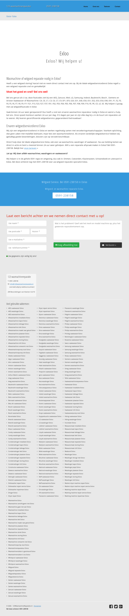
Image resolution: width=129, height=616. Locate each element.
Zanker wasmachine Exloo (17, 586)
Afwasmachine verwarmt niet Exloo (20, 346)
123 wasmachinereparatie (18, 6)
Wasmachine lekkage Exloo (17, 516)
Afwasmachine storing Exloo (18, 340)
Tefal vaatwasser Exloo (73, 378)
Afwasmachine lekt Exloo (17, 327)
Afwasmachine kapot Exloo (17, 321)
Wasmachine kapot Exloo (17, 513)
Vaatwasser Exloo (71, 384)
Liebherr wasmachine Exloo (48, 429)
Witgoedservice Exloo (15, 577)
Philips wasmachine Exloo (74, 330)
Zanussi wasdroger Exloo (17, 593)
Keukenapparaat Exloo (47, 400)
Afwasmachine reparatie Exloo (19, 337)
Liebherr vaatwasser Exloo (48, 426)
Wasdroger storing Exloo (73, 477)
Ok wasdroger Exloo (46, 490)
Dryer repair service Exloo (48, 308)
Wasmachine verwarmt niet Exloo (20, 542)
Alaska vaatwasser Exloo (16, 356)
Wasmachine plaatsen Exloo (18, 526)
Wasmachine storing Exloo (17, 535)
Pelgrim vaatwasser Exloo (74, 314)
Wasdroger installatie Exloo (74, 461)
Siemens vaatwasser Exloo (74, 359)
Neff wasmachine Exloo (47, 483)
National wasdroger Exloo (48, 470)
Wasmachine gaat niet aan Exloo (19, 507)
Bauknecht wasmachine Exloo (18, 391)
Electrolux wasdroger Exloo (48, 321)
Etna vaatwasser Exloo (46, 330)
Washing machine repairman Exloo (77, 496)
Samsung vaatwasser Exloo (74, 346)
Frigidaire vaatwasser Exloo (48, 353)
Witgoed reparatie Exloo (16, 570)
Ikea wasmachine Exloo (47, 384)
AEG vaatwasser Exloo (16, 308)
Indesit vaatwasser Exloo (47, 391)
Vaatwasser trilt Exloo (72, 410)
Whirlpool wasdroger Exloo (17, 561)
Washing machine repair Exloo (75, 490)
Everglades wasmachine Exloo (49, 346)
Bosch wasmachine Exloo (17, 413)
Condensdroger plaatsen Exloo (19, 454)
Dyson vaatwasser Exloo (47, 314)
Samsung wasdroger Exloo (74, 349)
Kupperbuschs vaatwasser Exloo (50, 416)
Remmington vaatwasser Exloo (75, 337)
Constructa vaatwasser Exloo (18, 467)
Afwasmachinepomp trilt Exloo (19, 353)
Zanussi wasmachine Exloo (17, 596)
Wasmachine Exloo (15, 500)
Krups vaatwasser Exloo (47, 413)
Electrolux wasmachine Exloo (49, 324)
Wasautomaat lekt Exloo (73, 435)
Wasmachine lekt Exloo (16, 519)
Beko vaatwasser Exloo (16, 394)
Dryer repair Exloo (14, 496)
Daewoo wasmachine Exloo (18, 470)
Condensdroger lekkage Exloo (18, 448)
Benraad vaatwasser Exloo (17, 400)
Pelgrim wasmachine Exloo (74, 321)
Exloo (14, 16)
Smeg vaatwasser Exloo (73, 369)
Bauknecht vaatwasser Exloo (18, 384)
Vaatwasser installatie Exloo (74, 388)
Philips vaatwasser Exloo (73, 324)
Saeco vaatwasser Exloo (73, 343)
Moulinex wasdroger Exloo (48, 461)
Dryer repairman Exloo (47, 311)
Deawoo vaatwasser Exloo (17, 474)
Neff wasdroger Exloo (46, 480)
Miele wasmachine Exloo (47, 454)
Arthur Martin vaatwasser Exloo (19, 375)
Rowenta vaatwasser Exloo (74, 340)
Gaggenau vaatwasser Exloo (48, 356)
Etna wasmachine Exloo (47, 337)
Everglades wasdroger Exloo (48, 343)
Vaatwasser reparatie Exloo (74, 404)
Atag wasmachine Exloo (16, 381)
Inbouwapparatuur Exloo (48, 388)
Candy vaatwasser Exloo (16, 432)
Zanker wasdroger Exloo (16, 583)
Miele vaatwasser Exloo (47, 448)
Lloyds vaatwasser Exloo (47, 432)
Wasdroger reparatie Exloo (74, 474)
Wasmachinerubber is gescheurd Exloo (21, 551)
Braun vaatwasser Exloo (16, 429)
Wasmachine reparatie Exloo (18, 529)
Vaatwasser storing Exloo (73, 407)
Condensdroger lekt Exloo (17, 451)
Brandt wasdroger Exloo (16, 423)
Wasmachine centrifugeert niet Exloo (21, 504)
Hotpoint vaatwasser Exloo (48, 372)
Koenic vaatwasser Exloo (47, 404)
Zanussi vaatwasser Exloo (17, 590)
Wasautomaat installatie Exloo (75, 426)
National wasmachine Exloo (48, 474)
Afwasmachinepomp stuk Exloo (19, 349)
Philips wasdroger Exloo (73, 327)
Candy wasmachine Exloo (17, 439)
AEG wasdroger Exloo (15, 311)
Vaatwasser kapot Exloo (73, 391)
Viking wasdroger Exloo (73, 419)
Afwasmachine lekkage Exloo (18, 324)
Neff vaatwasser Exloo (46, 477)
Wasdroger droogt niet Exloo (75, 458)
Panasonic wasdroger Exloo (74, 308)
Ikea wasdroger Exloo (46, 381)
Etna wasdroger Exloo (46, 334)
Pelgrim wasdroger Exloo (73, 318)
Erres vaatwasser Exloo (47, 327)
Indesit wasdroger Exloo (47, 394)
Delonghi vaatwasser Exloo (17, 477)
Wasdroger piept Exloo (73, 467)
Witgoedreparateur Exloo (17, 574)
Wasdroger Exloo (71, 454)
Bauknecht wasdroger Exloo (18, 388)
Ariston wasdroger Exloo (16, 369)
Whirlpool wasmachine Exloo (18, 564)
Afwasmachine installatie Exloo (19, 318)
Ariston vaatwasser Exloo (17, 365)
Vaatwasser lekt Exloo (72, 397)
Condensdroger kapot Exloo (18, 445)
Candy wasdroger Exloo (16, 435)
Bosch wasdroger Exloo (16, 410)
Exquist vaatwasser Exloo (48, 349)
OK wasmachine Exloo (46, 493)
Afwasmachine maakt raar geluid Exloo (22, 330)
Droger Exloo (12, 493)
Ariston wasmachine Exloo (17, 372)
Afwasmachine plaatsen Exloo (18, 334)
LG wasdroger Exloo (46, 423)
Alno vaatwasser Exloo (16, 362)
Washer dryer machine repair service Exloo (79, 486)
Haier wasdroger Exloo (47, 362)
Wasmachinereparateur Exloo (18, 548)
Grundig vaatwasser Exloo (48, 359)
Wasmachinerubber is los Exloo (19, 555)
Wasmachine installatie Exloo (18, 510)
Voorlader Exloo (70, 423)
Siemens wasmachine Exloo (74, 365)
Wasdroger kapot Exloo (73, 464)
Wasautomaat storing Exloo (74, 445)
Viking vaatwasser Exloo (73, 416)
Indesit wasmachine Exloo (48, 397)
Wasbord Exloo (70, 451)
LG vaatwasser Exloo (46, 419)
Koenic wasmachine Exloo (48, 410)
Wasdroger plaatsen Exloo (74, 470)
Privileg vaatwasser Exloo (73, 334)
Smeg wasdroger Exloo (73, 372)
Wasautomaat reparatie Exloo (75, 442)
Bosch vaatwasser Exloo (16, 407)
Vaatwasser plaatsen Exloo (74, 400)
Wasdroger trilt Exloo (72, 480)
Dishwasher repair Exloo (16, 483)
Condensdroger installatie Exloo (19, 442)
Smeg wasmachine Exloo (73, 375)
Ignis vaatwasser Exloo (47, 375)
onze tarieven (30, 148)
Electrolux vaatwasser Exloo (48, 318)
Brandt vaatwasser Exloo (17, 419)
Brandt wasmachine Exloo (17, 426)
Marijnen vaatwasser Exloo (48, 442)
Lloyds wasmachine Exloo (48, 439)
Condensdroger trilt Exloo (17, 464)
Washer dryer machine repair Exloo (77, 483)
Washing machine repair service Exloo (78, 493)
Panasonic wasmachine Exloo (75, 311)
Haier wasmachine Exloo (47, 365)
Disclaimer (37, 606)
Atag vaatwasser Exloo (16, 378)
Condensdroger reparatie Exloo (19, 458)
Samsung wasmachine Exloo (75, 353)
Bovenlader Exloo (14, 416)
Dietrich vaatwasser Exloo (17, 480)
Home (8, 16)
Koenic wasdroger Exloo (47, 407)
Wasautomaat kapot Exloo (74, 429)
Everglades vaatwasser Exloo (49, 340)
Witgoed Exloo (13, 567)
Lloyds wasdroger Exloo (47, 435)
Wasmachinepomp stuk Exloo (18, 545)
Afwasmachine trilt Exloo (17, 343)
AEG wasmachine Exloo (16, 314)
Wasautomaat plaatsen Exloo (75, 439)
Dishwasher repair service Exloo (19, 486)
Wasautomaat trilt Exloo (73, 448)
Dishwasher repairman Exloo (18, 490)
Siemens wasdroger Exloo (74, 362)
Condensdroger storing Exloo (18, 461)
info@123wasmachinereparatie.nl (21, 284)
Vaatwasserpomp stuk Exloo (75, 413)
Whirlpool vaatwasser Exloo (18, 558)
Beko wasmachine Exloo (16, 397)
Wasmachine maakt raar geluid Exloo (21, 523)
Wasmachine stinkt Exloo (17, 532)
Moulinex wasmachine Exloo (49, 464)
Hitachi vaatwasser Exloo (47, 369)
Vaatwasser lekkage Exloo (74, 394)
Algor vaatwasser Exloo (16, 359)
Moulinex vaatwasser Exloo (48, 458)
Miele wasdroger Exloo (47, 451)
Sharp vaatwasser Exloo (73, 356)
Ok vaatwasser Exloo (46, 486)
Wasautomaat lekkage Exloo (74, 432)
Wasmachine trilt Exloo (16, 539)
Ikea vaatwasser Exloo (46, 378)
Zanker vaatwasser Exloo (17, 580)
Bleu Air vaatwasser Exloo (17, 404)
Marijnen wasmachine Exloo (49, 445)
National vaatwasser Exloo (48, 467)
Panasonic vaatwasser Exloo (49, 496)
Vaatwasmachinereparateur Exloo (76, 381)
